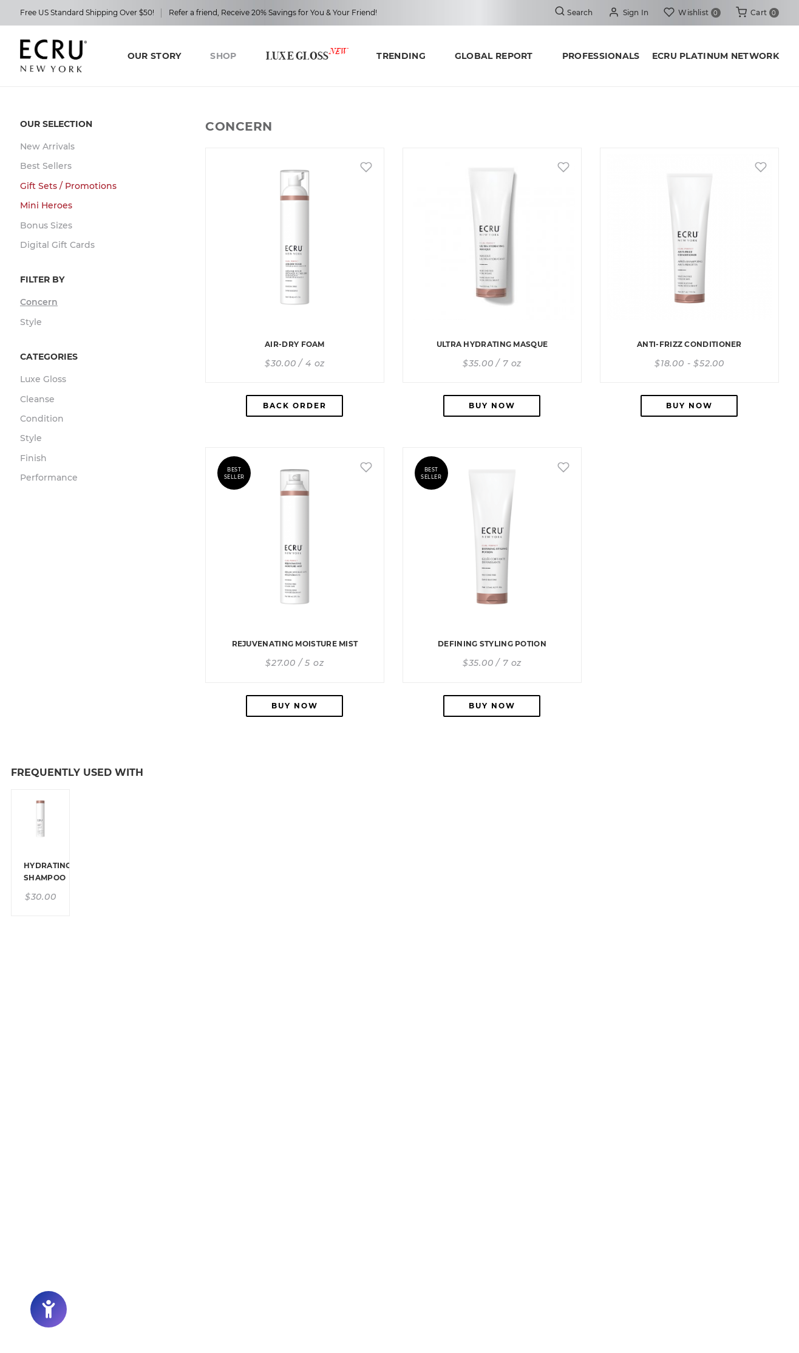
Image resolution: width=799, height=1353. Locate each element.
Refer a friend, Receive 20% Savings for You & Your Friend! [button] (273, 12)
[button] (628, 12)
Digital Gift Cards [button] (57, 244)
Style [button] (31, 322)
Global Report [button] (494, 55)
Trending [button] (400, 55)
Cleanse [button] (37, 399)
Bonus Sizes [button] (46, 225)
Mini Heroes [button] (46, 205)
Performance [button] (49, 477)
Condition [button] (42, 418)
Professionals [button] (601, 55)
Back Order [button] (295, 405)
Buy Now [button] (492, 405)
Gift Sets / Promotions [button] (68, 185)
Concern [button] (39, 301)
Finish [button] (33, 458)
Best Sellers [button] (46, 165)
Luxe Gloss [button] (307, 54)
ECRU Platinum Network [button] (715, 55)
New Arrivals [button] (47, 146)
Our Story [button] (154, 55)
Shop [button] (223, 55)
